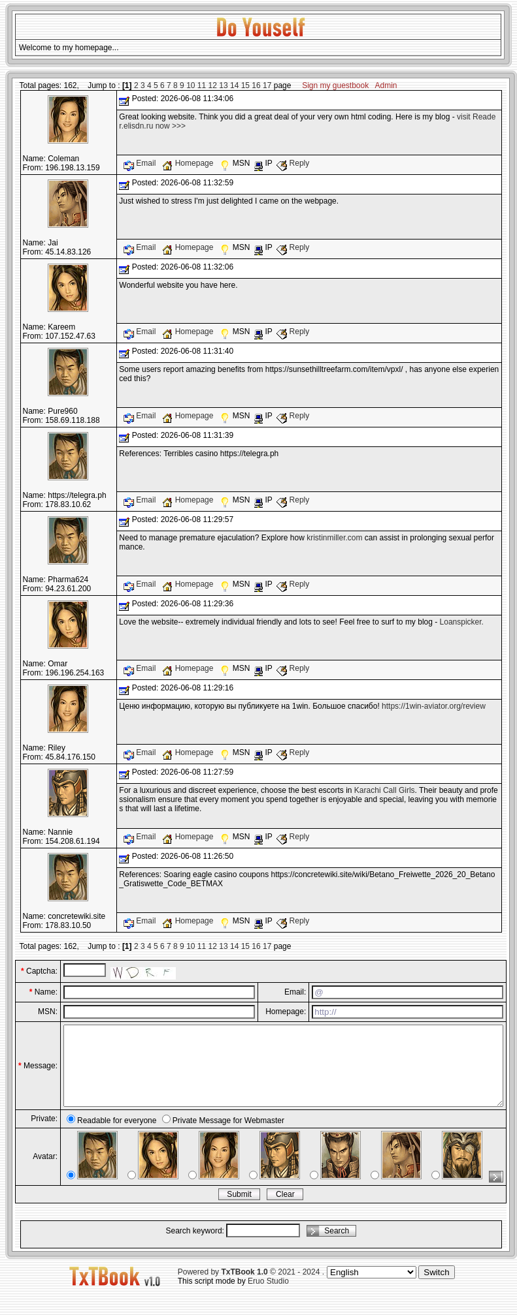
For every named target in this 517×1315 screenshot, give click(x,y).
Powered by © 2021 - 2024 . (251, 1287)
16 (256, 85)
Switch (436, 1288)
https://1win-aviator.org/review (434, 706)
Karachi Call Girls (384, 790)
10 (190, 85)
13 (223, 85)
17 (267, 85)
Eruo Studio (268, 1296)
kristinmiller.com (334, 537)
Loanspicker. (462, 622)
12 (212, 85)
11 (201, 85)
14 (234, 85)
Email (141, 163)
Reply (292, 163)
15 (245, 85)
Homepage (188, 163)
